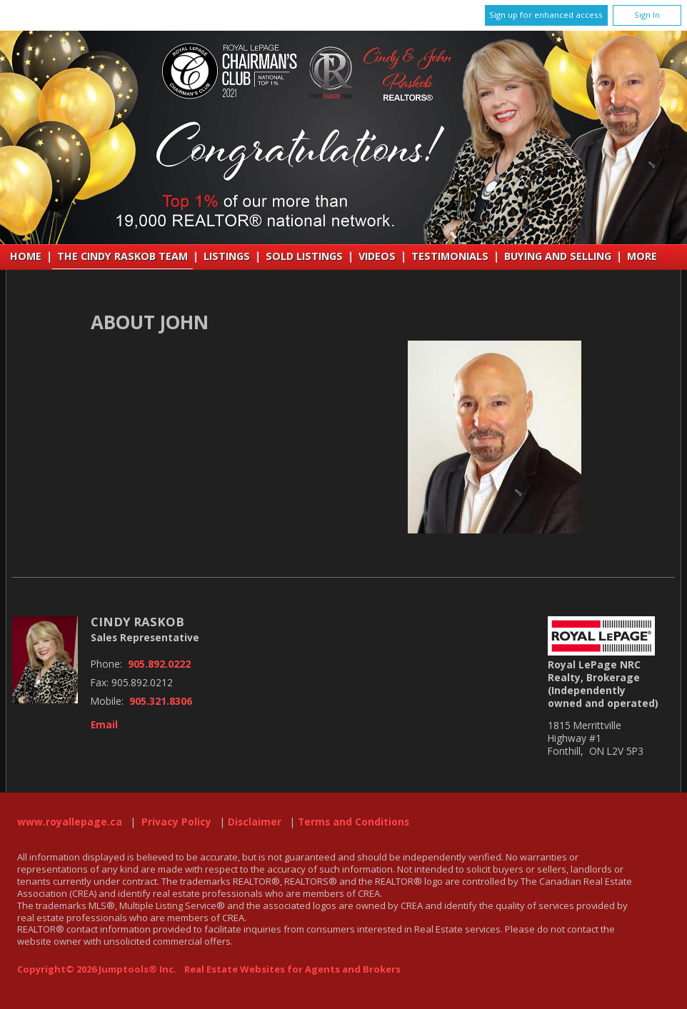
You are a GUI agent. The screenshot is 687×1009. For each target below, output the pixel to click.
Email (104, 724)
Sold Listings (304, 256)
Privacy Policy (176, 821)
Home (25, 256)
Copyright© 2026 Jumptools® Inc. (96, 969)
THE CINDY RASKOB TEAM (122, 256)
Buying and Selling (557, 256)
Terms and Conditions (353, 821)
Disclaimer (254, 821)
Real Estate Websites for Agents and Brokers (292, 969)
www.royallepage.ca (69, 821)
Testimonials (449, 256)
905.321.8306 (160, 701)
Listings (227, 256)
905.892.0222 (159, 664)
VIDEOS (377, 256)
